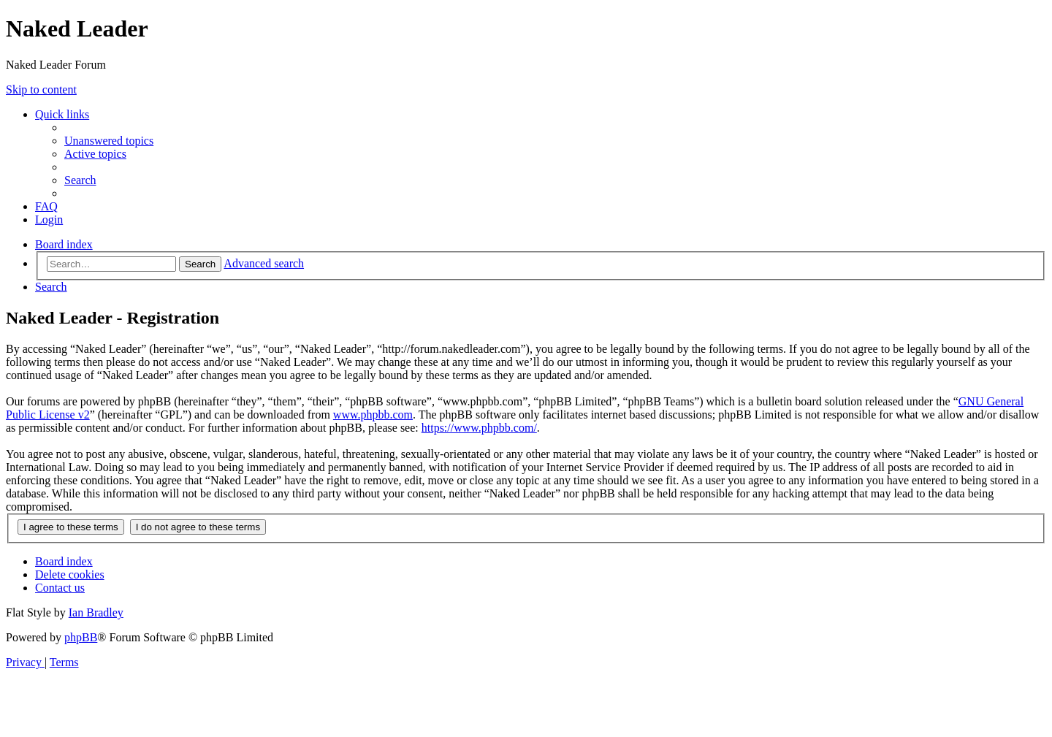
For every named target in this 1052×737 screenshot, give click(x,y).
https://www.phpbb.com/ (479, 427)
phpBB (80, 637)
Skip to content (41, 89)
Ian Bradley (96, 612)
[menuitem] (108, 140)
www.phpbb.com (373, 414)
